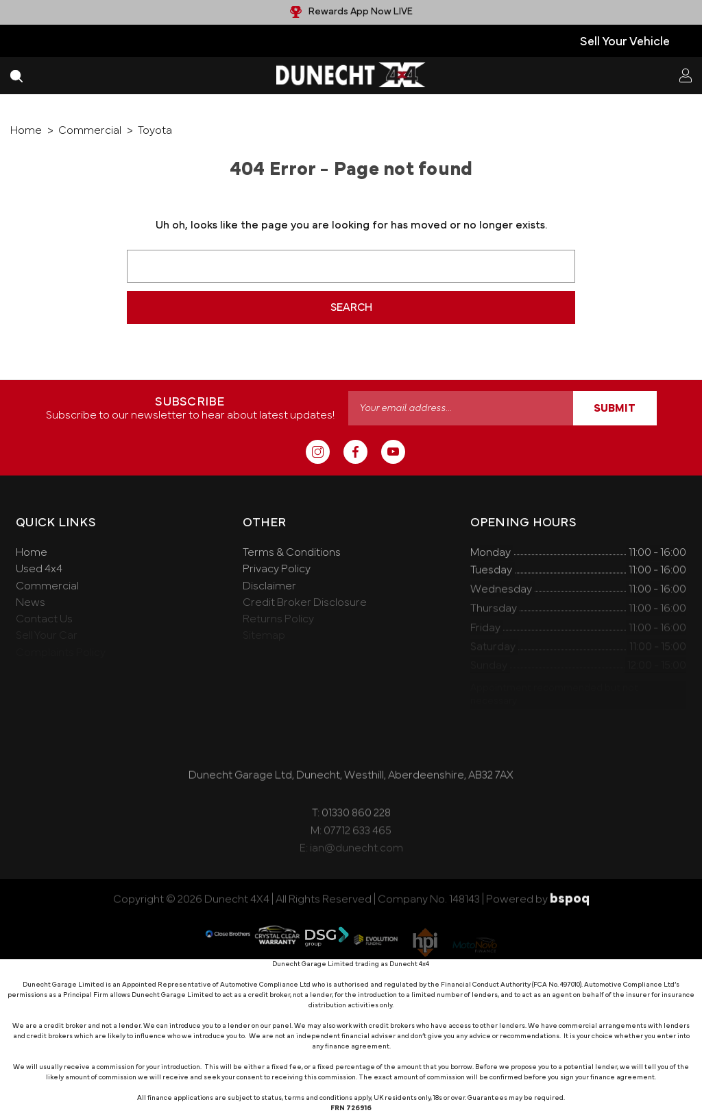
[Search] (16, 75)
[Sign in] (685, 75)
